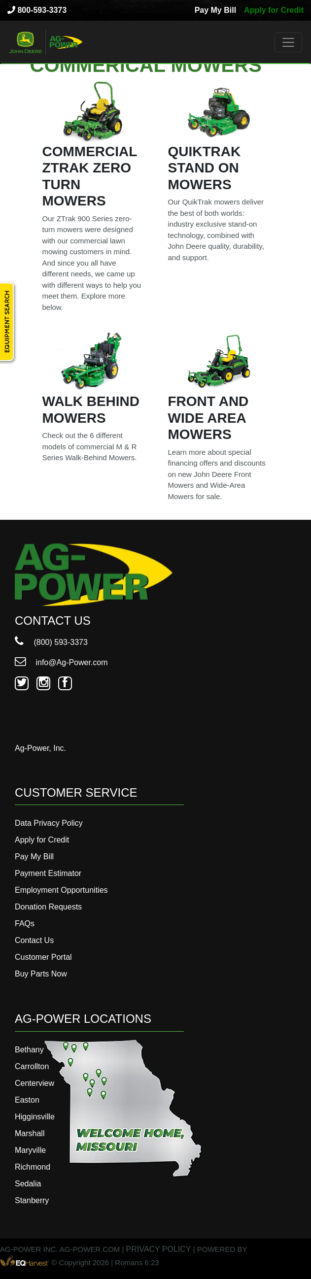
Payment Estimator (48, 873)
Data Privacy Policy (49, 823)
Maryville (30, 1150)
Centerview (34, 1083)
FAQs (25, 923)
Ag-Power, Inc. (40, 748)
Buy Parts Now (41, 974)
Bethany (29, 1049)
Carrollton (32, 1066)
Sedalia (28, 1183)
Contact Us (34, 940)
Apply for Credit (274, 10)
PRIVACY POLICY (158, 1249)
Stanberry (32, 1200)
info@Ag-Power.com (61, 662)
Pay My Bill (215, 10)
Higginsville (35, 1116)
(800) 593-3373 (51, 642)
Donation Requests (48, 907)
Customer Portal (43, 957)
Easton (27, 1100)
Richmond (32, 1167)
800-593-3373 (37, 10)
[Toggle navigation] (288, 42)
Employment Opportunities (61, 890)
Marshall (29, 1133)
